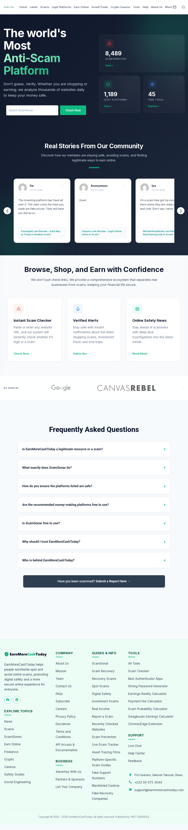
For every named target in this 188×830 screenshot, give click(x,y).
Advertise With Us (68, 772)
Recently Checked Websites (105, 726)
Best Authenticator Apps (145, 679)
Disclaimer (63, 724)
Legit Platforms (61, 7)
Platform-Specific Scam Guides (104, 762)
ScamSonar (100, 663)
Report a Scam (102, 716)
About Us (156, 7)
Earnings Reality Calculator (147, 694)
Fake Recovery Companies (102, 796)
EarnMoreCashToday (80, 816)
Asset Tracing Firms (106, 752)
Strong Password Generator (148, 686)
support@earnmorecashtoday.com (159, 790)
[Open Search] (183, 7)
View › (109, 65)
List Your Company (69, 787)
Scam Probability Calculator (147, 709)
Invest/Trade (99, 7)
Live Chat (135, 746)
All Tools (134, 663)
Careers (61, 709)
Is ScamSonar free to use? (41, 523)
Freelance (11, 752)
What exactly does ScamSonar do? (47, 467)
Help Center (136, 753)
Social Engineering (17, 782)
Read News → (141, 353)
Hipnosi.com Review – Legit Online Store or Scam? (102, 233)
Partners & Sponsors (70, 779)
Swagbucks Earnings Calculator (150, 716)
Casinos (10, 767)
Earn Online (81, 7)
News (8, 721)
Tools (136, 7)
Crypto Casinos (120, 7)
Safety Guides (14, 774)
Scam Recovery (103, 671)
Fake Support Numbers (101, 775)
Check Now (73, 110)
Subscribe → (81, 353)
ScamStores (13, 737)
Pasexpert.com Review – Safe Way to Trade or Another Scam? (40, 233)
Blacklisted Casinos (105, 785)
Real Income (101, 709)
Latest (34, 7)
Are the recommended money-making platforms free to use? (65, 505)
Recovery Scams (104, 679)
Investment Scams (105, 701)
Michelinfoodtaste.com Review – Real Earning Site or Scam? (161, 233)
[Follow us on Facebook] (7, 699)
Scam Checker (138, 671)
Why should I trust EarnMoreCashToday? (51, 542)
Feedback (135, 761)
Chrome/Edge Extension (145, 724)
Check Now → (23, 353)
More (168, 7)
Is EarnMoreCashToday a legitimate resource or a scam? (62, 449)
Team (60, 679)
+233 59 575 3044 (148, 782)
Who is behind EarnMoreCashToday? (48, 560)
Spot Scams (100, 686)
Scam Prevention (104, 737)
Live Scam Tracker (105, 744)
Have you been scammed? (94, 581)
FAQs (59, 694)
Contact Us (64, 686)
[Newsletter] (174, 7)
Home (23, 7)
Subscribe (63, 701)
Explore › (153, 106)
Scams (44, 7)
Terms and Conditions (63, 734)
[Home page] (9, 7)
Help (145, 7)
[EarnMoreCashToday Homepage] (27, 654)
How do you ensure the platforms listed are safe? (57, 486)
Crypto (9, 759)
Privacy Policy (66, 716)
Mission (61, 671)
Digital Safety (101, 694)
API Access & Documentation (66, 747)
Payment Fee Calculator (145, 701)
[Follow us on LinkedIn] (16, 699)
